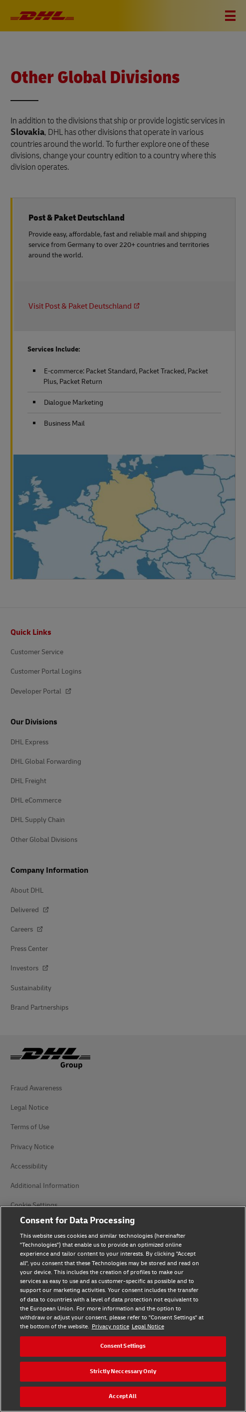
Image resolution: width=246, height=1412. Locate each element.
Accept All (123, 1396)
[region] (123, 1309)
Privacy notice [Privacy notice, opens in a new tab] (110, 1326)
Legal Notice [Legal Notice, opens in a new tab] (148, 1326)
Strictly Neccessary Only (123, 1371)
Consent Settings (123, 1346)
